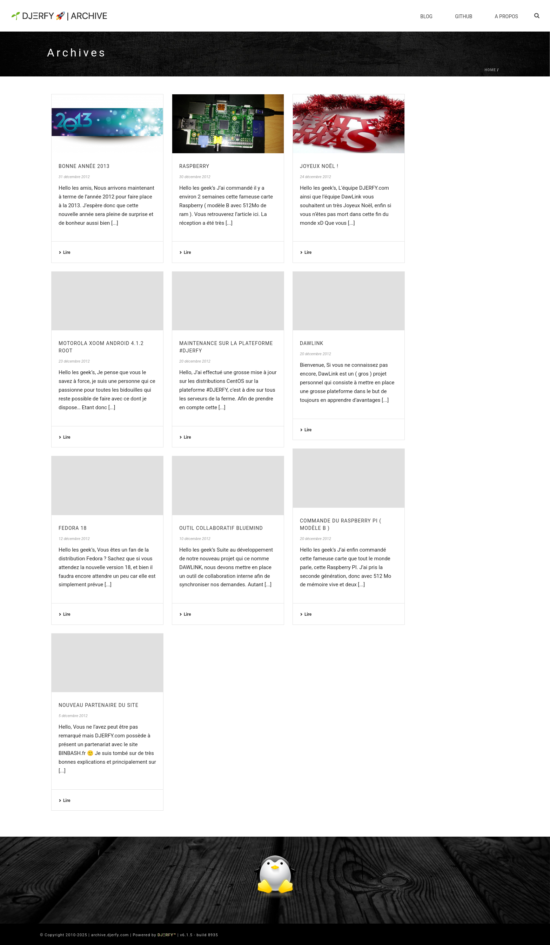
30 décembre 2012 (194, 177)
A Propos (506, 16)
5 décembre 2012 (73, 716)
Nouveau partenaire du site (99, 705)
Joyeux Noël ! (319, 166)
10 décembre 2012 (194, 538)
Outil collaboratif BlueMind (221, 528)
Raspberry (194, 166)
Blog (426, 16)
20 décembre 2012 (194, 361)
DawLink (311, 343)
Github (463, 16)
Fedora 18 (73, 528)
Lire (64, 252)
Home (490, 70)
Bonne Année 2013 (84, 166)
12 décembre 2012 (74, 538)
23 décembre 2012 (74, 361)
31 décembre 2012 (74, 177)
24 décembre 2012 (315, 177)
